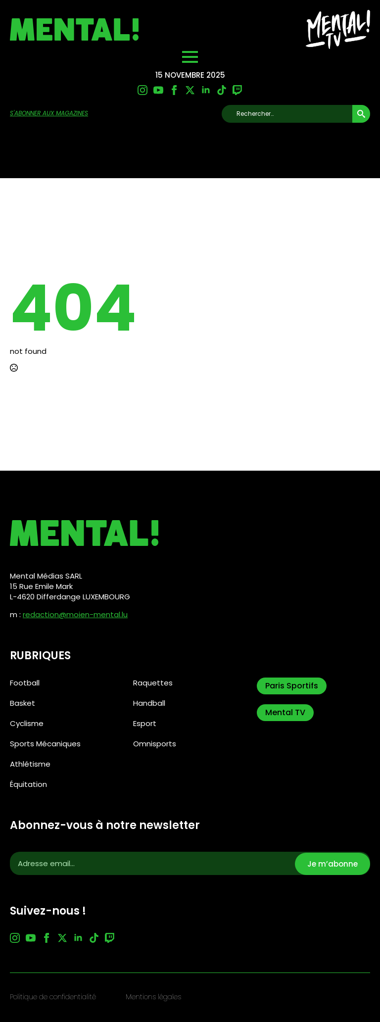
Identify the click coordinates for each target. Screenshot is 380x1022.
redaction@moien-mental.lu (75, 614)
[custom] (222, 90)
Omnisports (154, 743)
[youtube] (158, 90)
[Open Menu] (190, 57)
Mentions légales (153, 997)
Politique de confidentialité (53, 997)
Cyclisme (27, 723)
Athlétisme (30, 764)
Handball (149, 703)
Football (25, 683)
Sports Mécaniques (45, 743)
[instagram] (142, 90)
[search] (361, 114)
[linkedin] (206, 90)
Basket (22, 703)
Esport (144, 723)
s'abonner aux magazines (49, 113)
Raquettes (153, 683)
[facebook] (174, 90)
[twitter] (190, 90)
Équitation (28, 784)
